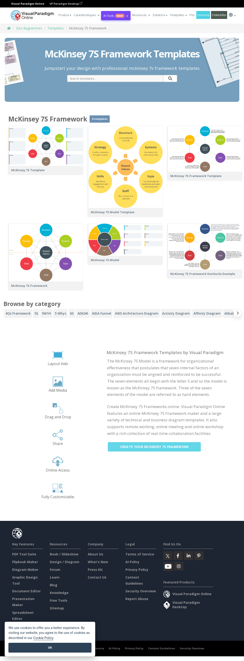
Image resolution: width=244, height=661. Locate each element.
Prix (192, 15)
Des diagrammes (29, 28)
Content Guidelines (161, 648)
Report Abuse (136, 599)
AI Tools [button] (115, 16)
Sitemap (57, 608)
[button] (86, 15)
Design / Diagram (64, 562)
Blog (53, 585)
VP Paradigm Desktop (66, 3)
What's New (98, 562)
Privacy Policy (136, 569)
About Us (95, 554)
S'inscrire (203, 15)
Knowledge (59, 592)
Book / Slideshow (64, 554)
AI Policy (132, 562)
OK (50, 647)
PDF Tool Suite (24, 554)
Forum (55, 569)
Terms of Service (139, 554)
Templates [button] (178, 15)
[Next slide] (237, 314)
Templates (55, 28)
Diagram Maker (25, 569)
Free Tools (58, 600)
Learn (54, 577)
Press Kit (95, 569)
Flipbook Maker (25, 562)
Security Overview (140, 591)
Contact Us (97, 577)
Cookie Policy (43, 638)
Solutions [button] (160, 15)
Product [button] (64, 15)
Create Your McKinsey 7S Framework (157, 446)
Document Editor (26, 591)
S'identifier (219, 15)
